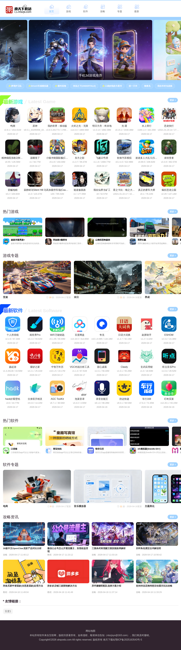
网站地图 (90, 631)
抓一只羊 (133, 86)
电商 (5, 506)
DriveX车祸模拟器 (39, 86)
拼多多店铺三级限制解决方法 (62, 585)
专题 (119, 11)
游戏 (68, 11)
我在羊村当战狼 (164, 86)
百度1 (8, 611)
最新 (136, 11)
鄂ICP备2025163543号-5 (128, 639)
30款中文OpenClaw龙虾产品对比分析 (22, 548)
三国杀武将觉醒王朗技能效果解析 (109, 548)
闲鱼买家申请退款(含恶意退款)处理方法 (23, 585)
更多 (172, 100)
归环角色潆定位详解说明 (148, 548)
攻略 (102, 11)
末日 (76, 297)
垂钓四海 (62, 86)
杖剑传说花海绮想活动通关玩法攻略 (154, 585)
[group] (90, 50)
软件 (85, 11)
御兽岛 (147, 86)
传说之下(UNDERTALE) (84, 86)
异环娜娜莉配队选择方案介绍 (106, 585)
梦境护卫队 (16, 86)
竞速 (5, 297)
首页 (51, 11)
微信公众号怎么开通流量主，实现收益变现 (67, 550)
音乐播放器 (80, 506)
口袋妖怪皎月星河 (113, 86)
